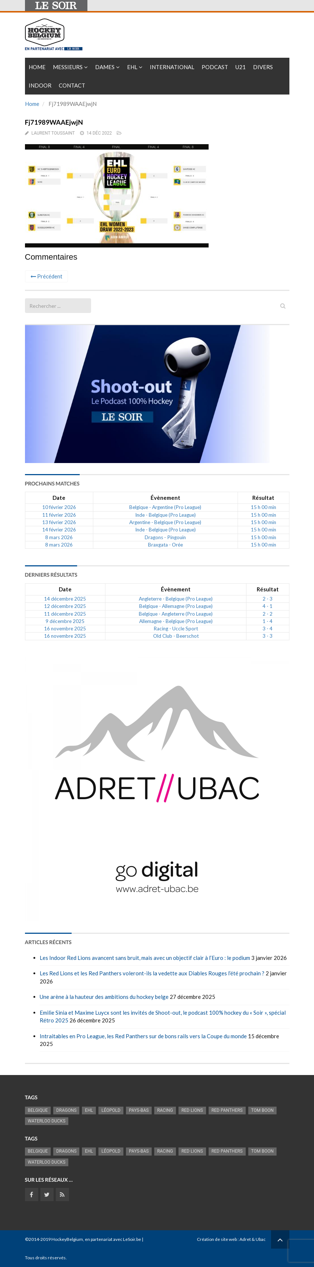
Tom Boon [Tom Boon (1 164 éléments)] (262, 1110)
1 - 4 (268, 621)
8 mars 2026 (59, 537)
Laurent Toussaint (53, 133)
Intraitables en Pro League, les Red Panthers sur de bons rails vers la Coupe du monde (143, 1036)
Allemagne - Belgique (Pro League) (176, 621)
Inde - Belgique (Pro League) (165, 515)
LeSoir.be (132, 1239)
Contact (72, 85)
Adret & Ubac (252, 1239)
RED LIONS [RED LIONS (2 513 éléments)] (192, 1110)
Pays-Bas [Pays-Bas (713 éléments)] (139, 1110)
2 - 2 (268, 614)
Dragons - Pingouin (165, 537)
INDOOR (40, 85)
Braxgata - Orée (165, 545)
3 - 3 (268, 636)
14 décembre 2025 (65, 599)
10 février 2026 (59, 507)
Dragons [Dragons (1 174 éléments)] (66, 1110)
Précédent (46, 276)
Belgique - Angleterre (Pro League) (176, 614)
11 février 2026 (59, 515)
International (172, 67)
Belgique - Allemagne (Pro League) (176, 606)
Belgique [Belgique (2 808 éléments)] (38, 1110)
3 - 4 (268, 628)
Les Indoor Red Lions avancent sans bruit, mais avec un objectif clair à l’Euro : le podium (145, 957)
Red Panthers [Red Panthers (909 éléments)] (227, 1110)
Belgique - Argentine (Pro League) (165, 507)
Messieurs (68, 67)
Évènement (165, 497)
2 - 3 (268, 599)
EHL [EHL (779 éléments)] (89, 1110)
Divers (263, 67)
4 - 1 (268, 606)
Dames (105, 67)
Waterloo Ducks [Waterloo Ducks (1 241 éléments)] (47, 1121)
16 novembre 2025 (65, 628)
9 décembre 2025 (65, 621)
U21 (240, 67)
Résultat (263, 497)
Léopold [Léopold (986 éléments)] (110, 1110)
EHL (132, 67)
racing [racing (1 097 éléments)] (165, 1110)
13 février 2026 (59, 522)
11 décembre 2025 (65, 614)
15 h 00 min (263, 507)
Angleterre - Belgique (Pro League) (176, 599)
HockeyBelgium (67, 1239)
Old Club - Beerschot (176, 636)
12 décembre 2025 (65, 606)
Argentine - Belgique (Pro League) (165, 522)
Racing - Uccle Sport (176, 628)
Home (37, 67)
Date (59, 497)
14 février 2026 (59, 530)
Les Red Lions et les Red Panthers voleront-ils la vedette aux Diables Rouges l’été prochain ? (152, 973)
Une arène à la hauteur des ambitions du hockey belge (104, 996)
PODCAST (215, 67)
